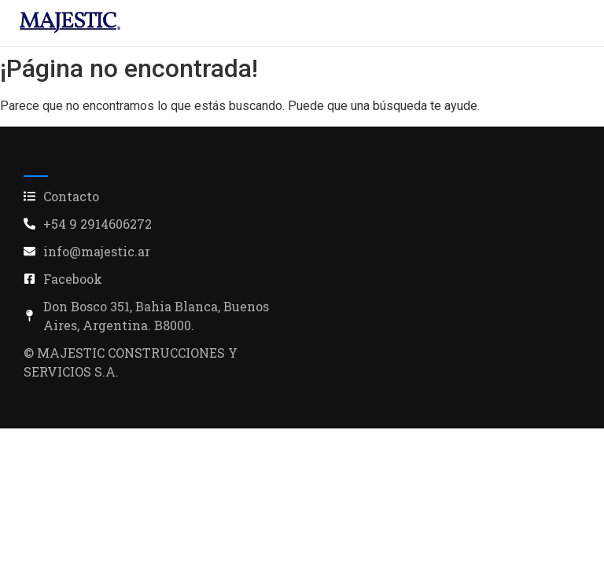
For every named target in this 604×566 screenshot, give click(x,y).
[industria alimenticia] (70, 22)
